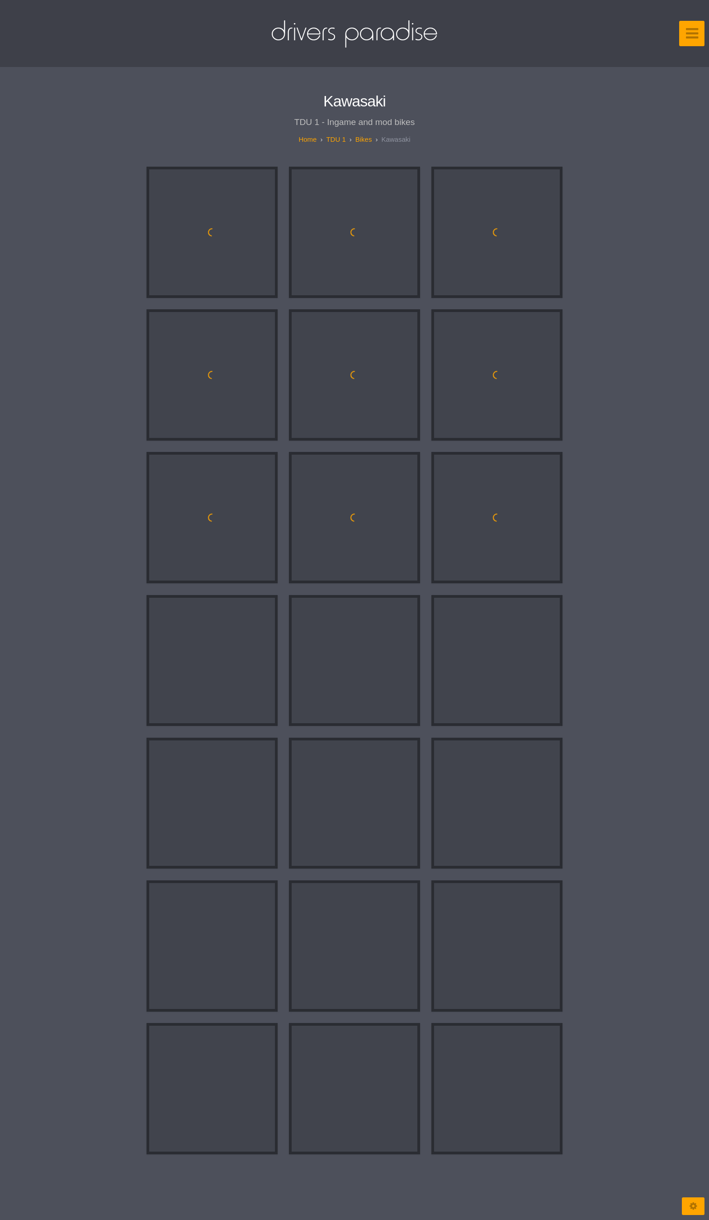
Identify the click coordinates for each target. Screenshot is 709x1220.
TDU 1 (335, 139)
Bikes (363, 139)
